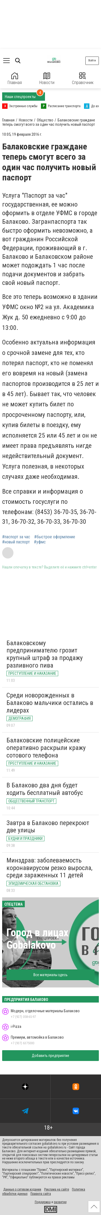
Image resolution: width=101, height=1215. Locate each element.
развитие (60, 1202)
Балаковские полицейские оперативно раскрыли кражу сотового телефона (46, 747)
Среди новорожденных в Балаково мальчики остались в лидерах (49, 703)
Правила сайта (40, 1194)
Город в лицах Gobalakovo (37, 938)
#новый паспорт (16, 542)
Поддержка (43, 1202)
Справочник (82, 78)
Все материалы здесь (50, 975)
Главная (15, 78)
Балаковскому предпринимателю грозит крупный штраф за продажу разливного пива (44, 654)
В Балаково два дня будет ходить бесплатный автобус (44, 789)
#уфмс (40, 542)
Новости (46, 78)
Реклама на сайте (56, 1189)
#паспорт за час (16, 537)
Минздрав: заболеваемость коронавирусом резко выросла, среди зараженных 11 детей (49, 868)
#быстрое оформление (54, 537)
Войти (92, 60)
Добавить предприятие (50, 1055)
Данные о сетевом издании (22, 1189)
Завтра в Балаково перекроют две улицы (47, 826)
